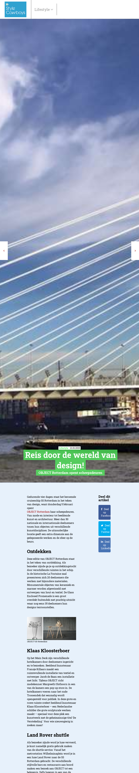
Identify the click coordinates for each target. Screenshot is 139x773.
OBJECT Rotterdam (38, 511)
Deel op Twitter (105, 529)
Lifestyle (42, 9)
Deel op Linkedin (106, 545)
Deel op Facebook (106, 512)
